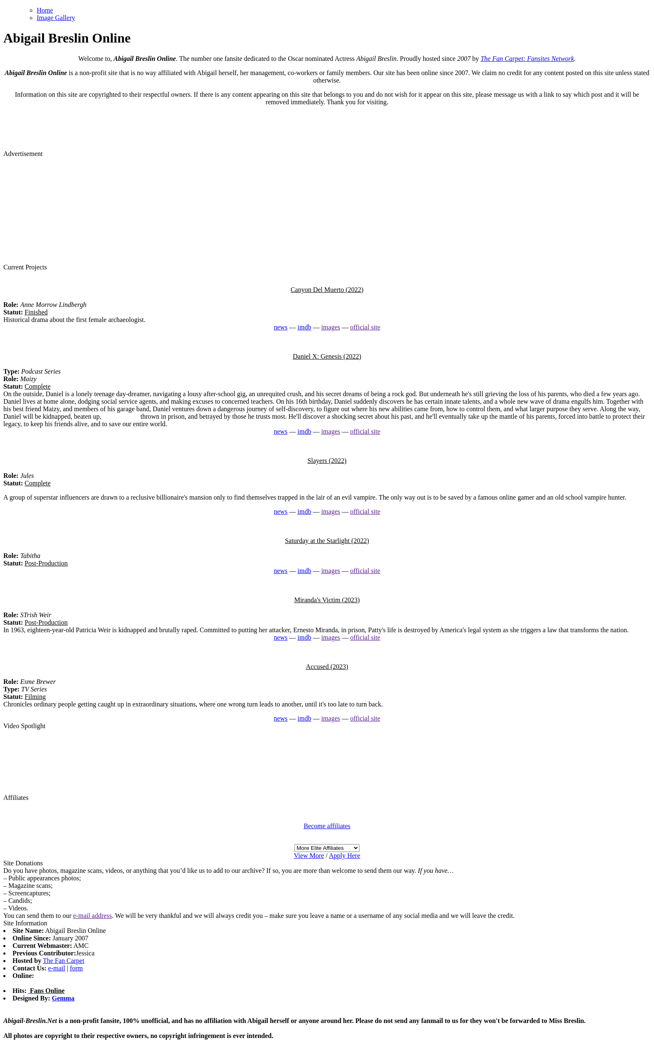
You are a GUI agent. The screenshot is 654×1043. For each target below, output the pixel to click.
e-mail (56, 968)
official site (365, 327)
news (280, 327)
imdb (304, 327)
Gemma (63, 998)
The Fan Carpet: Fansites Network (527, 58)
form (76, 968)
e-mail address (92, 915)
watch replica (121, 416)
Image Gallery (56, 17)
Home (45, 10)
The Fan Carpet (64, 960)
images (330, 327)
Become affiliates (327, 825)
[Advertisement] (327, 210)
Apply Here (344, 855)
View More (309, 855)
